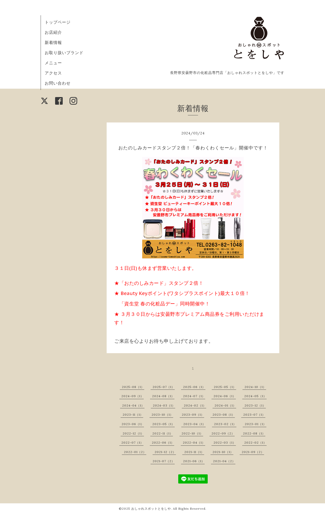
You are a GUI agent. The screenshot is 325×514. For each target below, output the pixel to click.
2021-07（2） (164, 461)
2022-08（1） (254, 433)
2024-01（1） (225, 405)
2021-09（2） (253, 452)
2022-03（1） (225, 442)
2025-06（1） (194, 387)
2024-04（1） (133, 405)
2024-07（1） (194, 396)
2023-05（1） (163, 424)
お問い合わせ (58, 83)
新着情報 (53, 42)
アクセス (53, 72)
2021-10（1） (223, 452)
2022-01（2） (135, 452)
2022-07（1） (132, 442)
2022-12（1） (133, 433)
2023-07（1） (254, 414)
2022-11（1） (162, 433)
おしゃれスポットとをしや (151, 508)
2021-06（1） (194, 461)
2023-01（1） (255, 424)
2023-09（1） (193, 414)
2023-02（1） (225, 424)
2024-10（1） (255, 387)
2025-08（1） (133, 387)
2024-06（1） (225, 396)
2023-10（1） (162, 414)
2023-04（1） (194, 424)
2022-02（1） (255, 442)
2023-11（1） (133, 414)
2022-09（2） (223, 433)
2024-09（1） (132, 396)
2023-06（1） (133, 424)
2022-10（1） (192, 433)
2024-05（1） (255, 396)
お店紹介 (53, 32)
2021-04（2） (224, 461)
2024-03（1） (164, 405)
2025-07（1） (164, 387)
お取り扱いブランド (64, 52)
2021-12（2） (165, 452)
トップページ (58, 22)
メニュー (53, 62)
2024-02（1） (195, 405)
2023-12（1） (255, 405)
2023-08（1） (224, 414)
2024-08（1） (163, 396)
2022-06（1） (163, 442)
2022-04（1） (194, 442)
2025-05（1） (225, 387)
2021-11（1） (194, 452)
